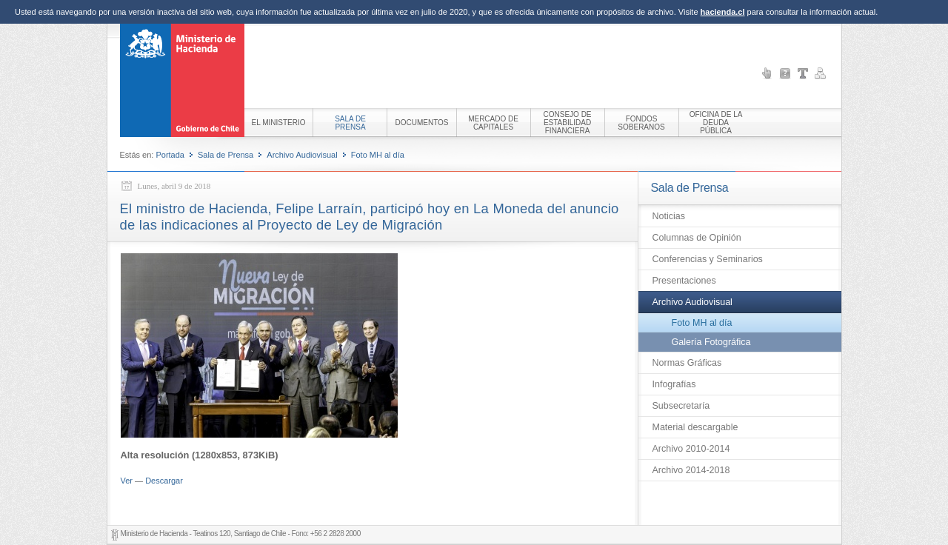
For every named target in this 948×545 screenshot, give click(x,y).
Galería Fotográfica (711, 342)
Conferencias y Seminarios (707, 259)
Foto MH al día (377, 154)
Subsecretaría (681, 406)
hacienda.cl (723, 11)
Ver (127, 480)
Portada (170, 154)
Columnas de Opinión (696, 238)
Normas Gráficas (687, 363)
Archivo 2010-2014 (691, 449)
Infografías (674, 384)
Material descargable (695, 427)
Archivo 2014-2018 (691, 470)
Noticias (668, 216)
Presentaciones (684, 280)
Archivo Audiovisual (302, 154)
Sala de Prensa (225, 154)
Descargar (164, 480)
